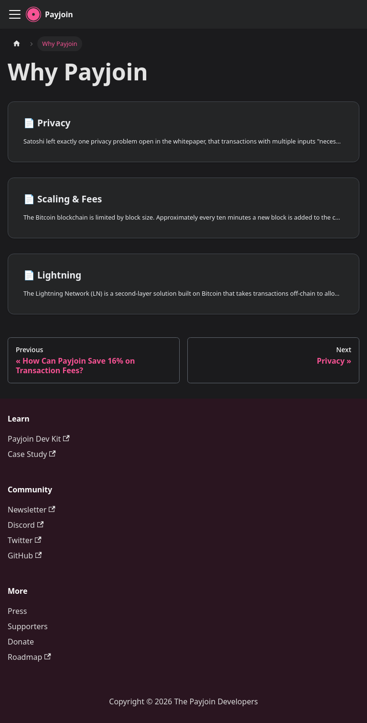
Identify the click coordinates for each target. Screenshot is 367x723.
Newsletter (31, 509)
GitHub (25, 555)
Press (17, 611)
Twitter (25, 540)
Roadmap (29, 657)
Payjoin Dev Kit (39, 439)
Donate (21, 641)
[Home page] (17, 43)
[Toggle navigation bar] (15, 14)
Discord (25, 525)
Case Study (32, 454)
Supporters (28, 626)
